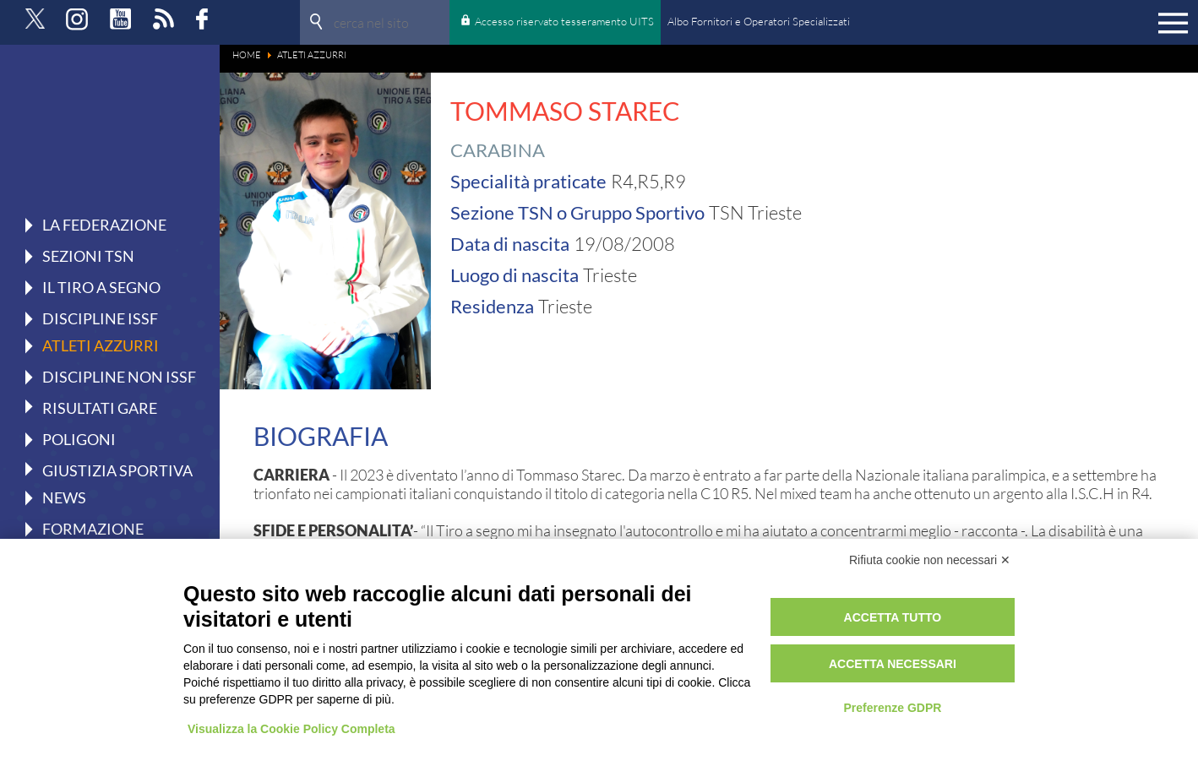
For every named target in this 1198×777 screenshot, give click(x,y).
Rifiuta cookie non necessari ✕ (929, 560)
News (64, 497)
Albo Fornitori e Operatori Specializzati (758, 21)
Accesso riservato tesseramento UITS (564, 21)
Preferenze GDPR (892, 708)
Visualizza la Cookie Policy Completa (291, 729)
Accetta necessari (892, 664)
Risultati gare (99, 407)
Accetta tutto (893, 617)
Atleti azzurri (100, 345)
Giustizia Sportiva (117, 469)
